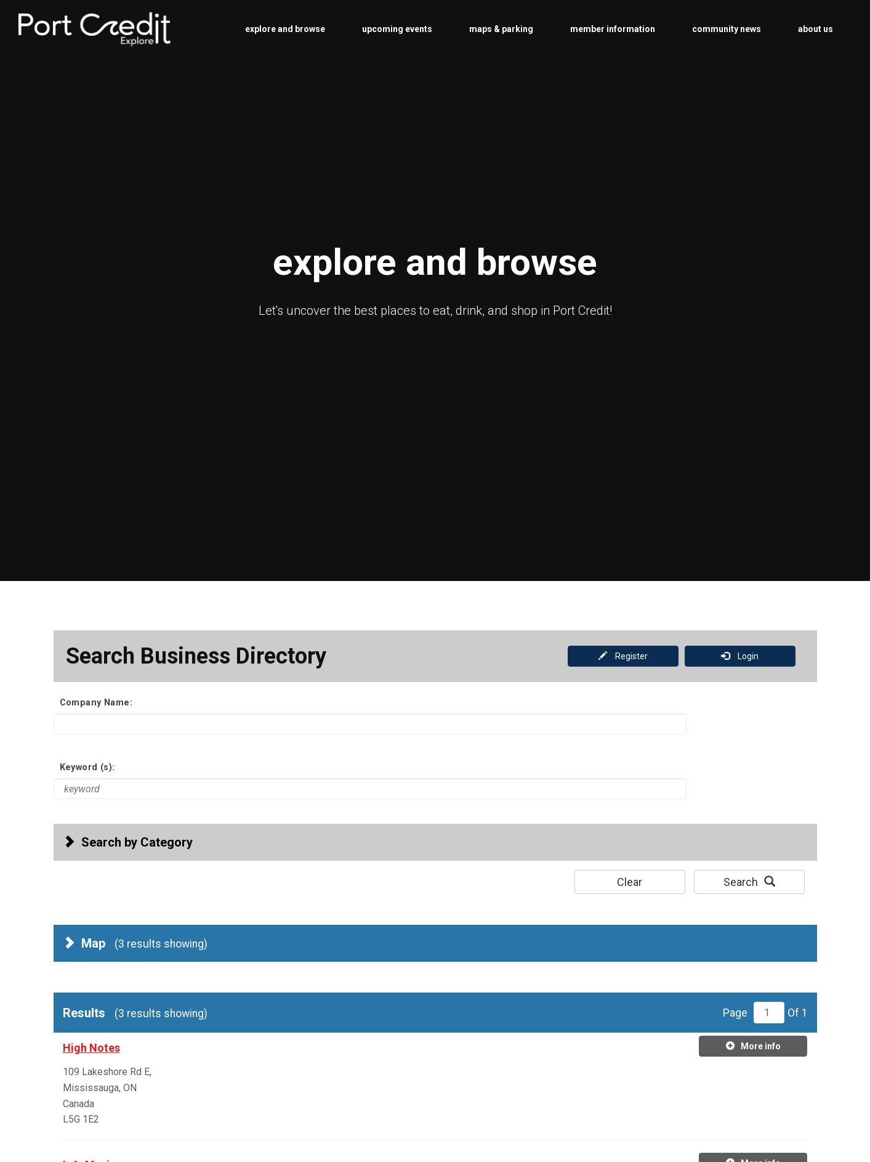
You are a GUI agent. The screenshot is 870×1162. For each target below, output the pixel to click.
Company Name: (96, 702)
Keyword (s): (87, 767)
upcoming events (397, 29)
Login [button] (740, 656)
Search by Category (128, 842)
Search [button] (749, 881)
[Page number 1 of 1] (769, 1012)
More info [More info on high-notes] (753, 1046)
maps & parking (501, 29)
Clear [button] (629, 882)
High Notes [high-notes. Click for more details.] (91, 1047)
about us (815, 29)
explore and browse (285, 29)
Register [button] (623, 656)
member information (612, 29)
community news (726, 29)
